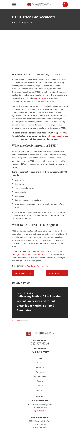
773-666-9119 (40, 320)
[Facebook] (35, 406)
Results (40, 349)
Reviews (40, 354)
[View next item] (32, 289)
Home (40, 331)
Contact (40, 358)
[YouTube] (40, 406)
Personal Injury (43, 234)
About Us (40, 336)
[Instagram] (44, 406)
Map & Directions (40, 379)
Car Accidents (29, 234)
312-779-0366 (40, 312)
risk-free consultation (57, 104)
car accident (40, 66)
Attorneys (40, 340)
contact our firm (45, 223)
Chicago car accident (21, 223)
